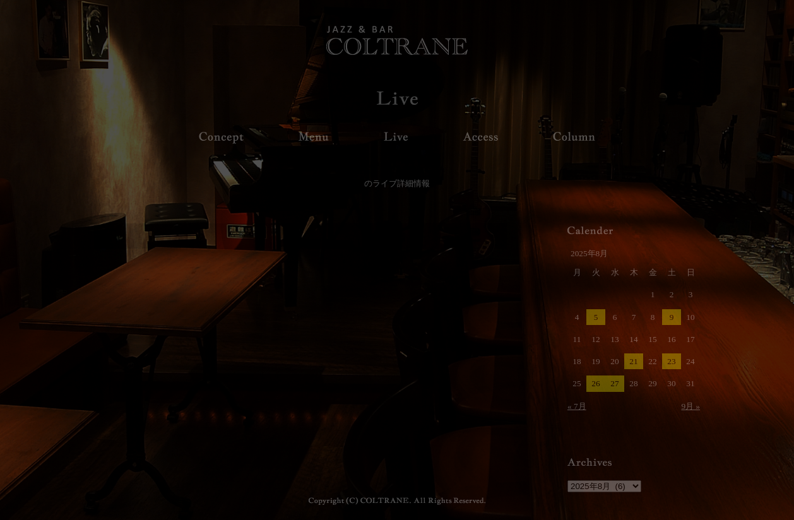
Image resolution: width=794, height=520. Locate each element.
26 (595, 383)
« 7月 (576, 406)
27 (614, 383)
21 (633, 361)
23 (671, 361)
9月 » (690, 406)
